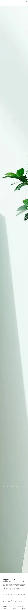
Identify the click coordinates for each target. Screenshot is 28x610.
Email (22, 1)
